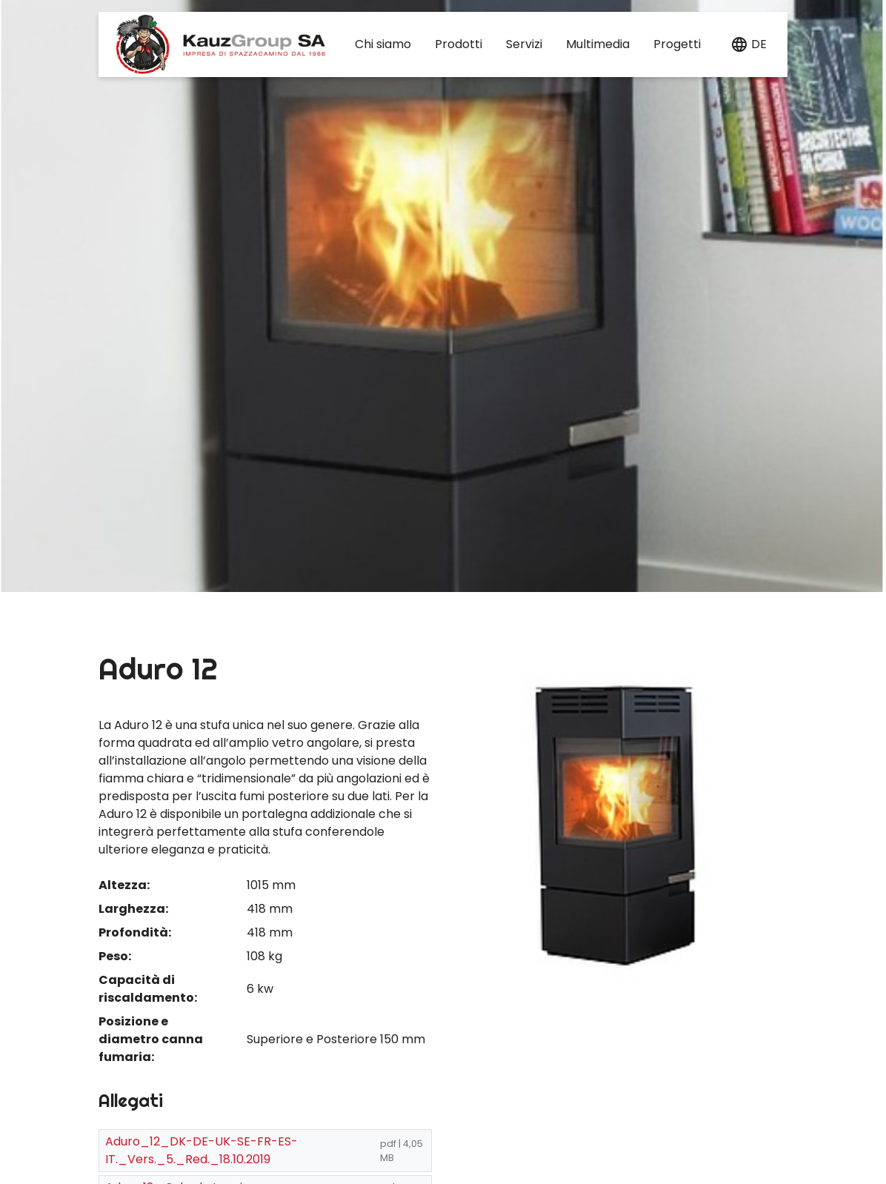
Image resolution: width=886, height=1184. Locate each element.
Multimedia (598, 44)
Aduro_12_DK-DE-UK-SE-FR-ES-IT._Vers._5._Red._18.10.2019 (201, 1150)
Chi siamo (383, 44)
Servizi (524, 44)
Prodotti (458, 44)
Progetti (677, 44)
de (759, 44)
